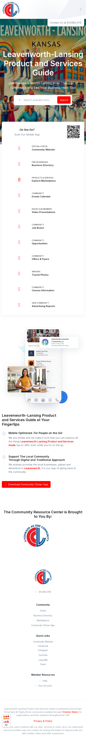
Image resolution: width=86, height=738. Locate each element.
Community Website (43, 641)
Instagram (43, 650)
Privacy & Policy (43, 721)
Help (43, 680)
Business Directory (43, 615)
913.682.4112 (43, 591)
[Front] (11, 9)
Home (43, 610)
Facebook (43, 646)
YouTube (43, 655)
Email (43, 664)
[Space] (43, 576)
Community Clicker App (43, 625)
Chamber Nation (70, 712)
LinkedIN (43, 660)
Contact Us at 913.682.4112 (66, 22)
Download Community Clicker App (26, 484)
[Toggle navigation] (81, 9)
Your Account (43, 685)
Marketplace (43, 620)
